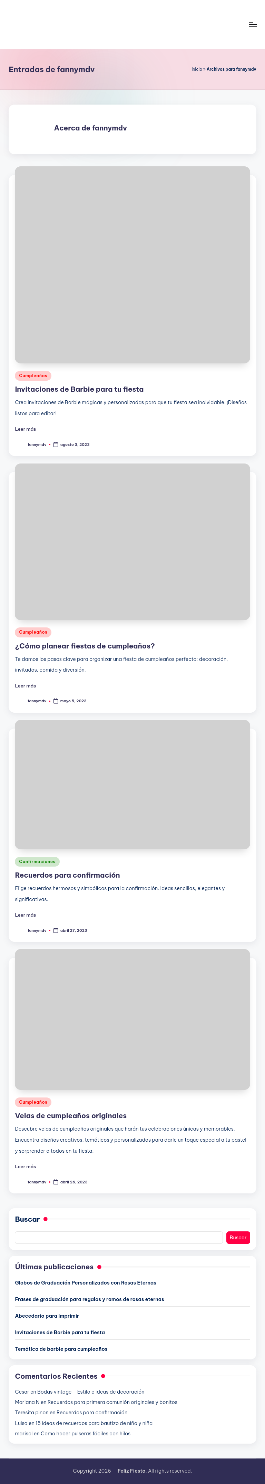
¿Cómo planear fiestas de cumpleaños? (85, 646)
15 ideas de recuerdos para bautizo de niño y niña (94, 1423)
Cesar (22, 1392)
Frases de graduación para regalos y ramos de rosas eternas (89, 1299)
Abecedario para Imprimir (47, 1316)
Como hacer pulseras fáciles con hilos (85, 1434)
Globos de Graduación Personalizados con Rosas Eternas (85, 1283)
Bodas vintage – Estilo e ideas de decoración (90, 1392)
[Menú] (252, 24)
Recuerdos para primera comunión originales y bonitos (112, 1402)
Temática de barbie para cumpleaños (61, 1349)
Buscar (27, 1219)
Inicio (197, 69)
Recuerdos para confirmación (67, 875)
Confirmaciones (37, 861)
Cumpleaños (33, 375)
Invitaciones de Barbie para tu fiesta (79, 389)
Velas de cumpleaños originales (71, 1115)
